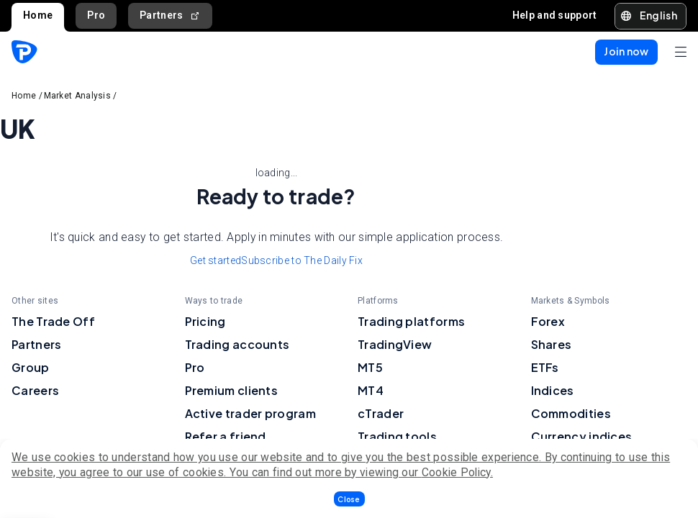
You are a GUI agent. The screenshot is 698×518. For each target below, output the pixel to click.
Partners (170, 15)
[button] (349, 498)
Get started (215, 260)
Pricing (205, 321)
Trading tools (397, 436)
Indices (552, 390)
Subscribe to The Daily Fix (302, 260)
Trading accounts (237, 344)
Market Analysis (78, 96)
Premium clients (231, 390)
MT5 (370, 367)
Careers (35, 390)
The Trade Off (53, 321)
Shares (551, 344)
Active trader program (250, 413)
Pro (96, 15)
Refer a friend (225, 436)
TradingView (395, 344)
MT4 (371, 390)
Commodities (571, 413)
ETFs (545, 367)
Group (31, 367)
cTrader (381, 413)
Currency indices (582, 436)
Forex (548, 321)
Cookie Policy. (457, 472)
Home (38, 15)
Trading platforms (411, 321)
